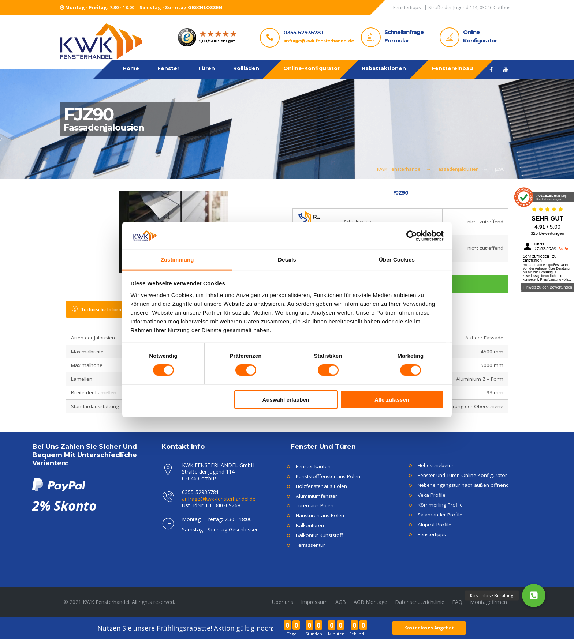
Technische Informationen (105, 309)
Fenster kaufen (313, 466)
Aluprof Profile (434, 524)
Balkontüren (310, 525)
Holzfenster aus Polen (321, 486)
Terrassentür (310, 545)
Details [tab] (287, 259)
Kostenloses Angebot (429, 628)
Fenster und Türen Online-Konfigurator (462, 475)
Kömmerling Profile (440, 504)
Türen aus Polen (314, 505)
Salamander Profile (440, 514)
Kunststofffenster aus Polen (328, 476)
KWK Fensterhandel (399, 169)
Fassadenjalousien (457, 169)
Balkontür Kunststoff (319, 535)
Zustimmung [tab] (177, 259)
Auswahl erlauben (285, 399)
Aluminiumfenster (316, 496)
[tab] (106, 309)
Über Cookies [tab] (397, 259)
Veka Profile (432, 495)
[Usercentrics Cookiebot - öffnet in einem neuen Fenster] (412, 235)
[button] (533, 595)
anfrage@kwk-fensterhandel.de (318, 41)
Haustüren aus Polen (320, 515)
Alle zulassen (391, 399)
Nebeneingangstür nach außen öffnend (463, 485)
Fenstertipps (432, 534)
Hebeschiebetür (436, 465)
